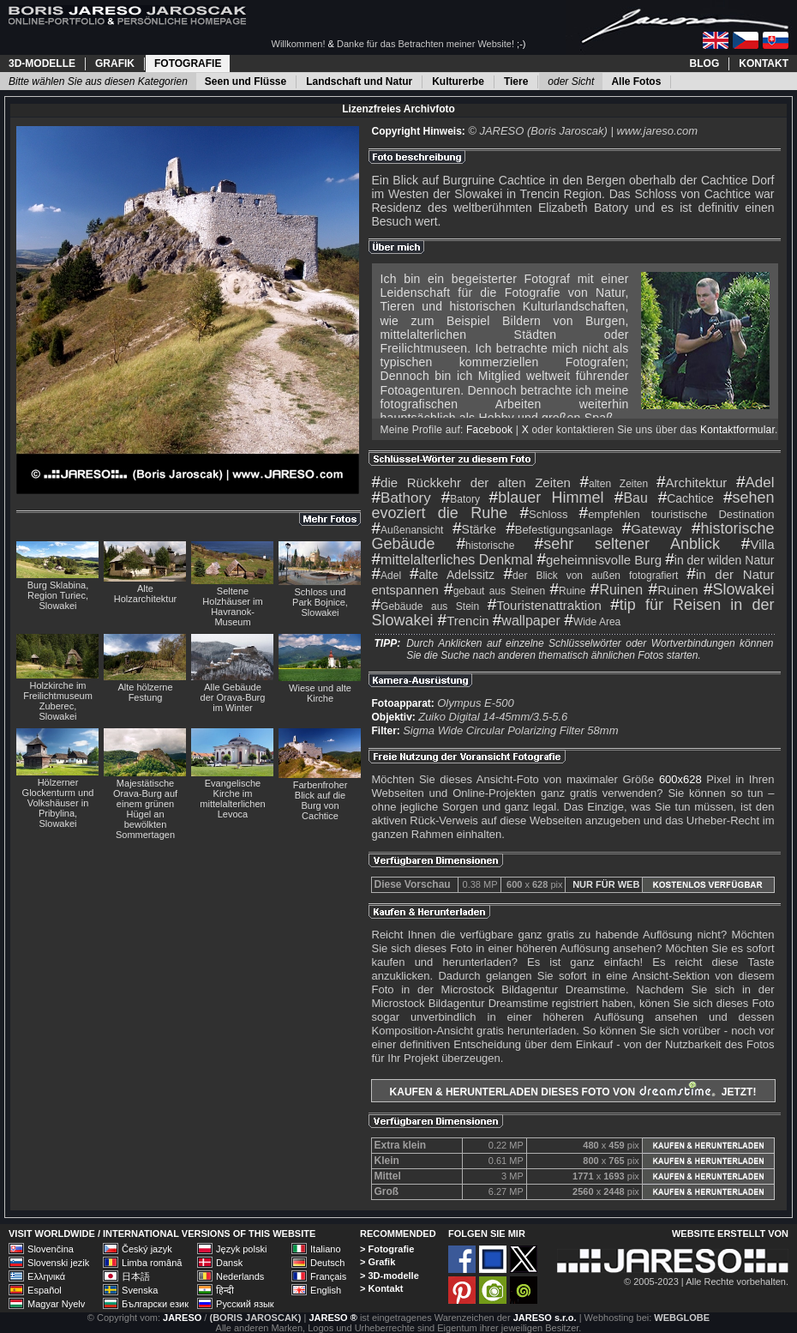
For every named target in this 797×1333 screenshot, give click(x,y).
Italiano (325, 1249)
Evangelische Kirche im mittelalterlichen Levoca (232, 798)
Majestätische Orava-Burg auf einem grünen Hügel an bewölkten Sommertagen (145, 809)
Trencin (463, 620)
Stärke (474, 529)
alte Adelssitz (452, 575)
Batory (460, 499)
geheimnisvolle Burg (599, 559)
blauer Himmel (546, 497)
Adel (755, 482)
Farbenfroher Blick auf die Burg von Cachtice (320, 800)
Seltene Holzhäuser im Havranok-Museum (232, 606)
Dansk (229, 1263)
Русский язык (245, 1304)
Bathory (401, 498)
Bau (631, 498)
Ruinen (616, 589)
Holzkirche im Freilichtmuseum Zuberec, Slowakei (58, 700)
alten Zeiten (613, 484)
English (325, 1290)
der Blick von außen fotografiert (591, 576)
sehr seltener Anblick (627, 543)
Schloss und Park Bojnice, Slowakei (320, 602)
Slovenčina (50, 1249)
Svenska (140, 1290)
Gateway (652, 529)
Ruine (568, 591)
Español (44, 1290)
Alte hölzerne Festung (144, 692)
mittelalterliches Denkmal (452, 559)
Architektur (691, 482)
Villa (758, 544)
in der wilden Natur (719, 560)
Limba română (152, 1263)
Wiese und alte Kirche (320, 693)
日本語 (136, 1276)
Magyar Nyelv (56, 1304)
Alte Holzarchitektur (145, 593)
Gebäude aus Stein (426, 606)
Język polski (241, 1249)
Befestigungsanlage (559, 529)
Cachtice (686, 498)
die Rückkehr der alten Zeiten (471, 482)
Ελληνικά (46, 1276)
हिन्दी (225, 1290)
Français (328, 1276)
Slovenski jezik (58, 1263)
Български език (155, 1304)
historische (485, 546)
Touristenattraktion (545, 605)
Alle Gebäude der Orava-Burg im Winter (233, 697)
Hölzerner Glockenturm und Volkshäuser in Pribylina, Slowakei (58, 803)
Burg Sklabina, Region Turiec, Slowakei (58, 595)
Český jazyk (147, 1249)
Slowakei (739, 589)
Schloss (544, 514)
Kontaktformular (737, 430)
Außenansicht (408, 530)
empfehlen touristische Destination (677, 514)
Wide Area (592, 622)
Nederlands (240, 1276)
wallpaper (526, 620)
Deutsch (327, 1263)
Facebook (489, 430)
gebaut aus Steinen (494, 591)
